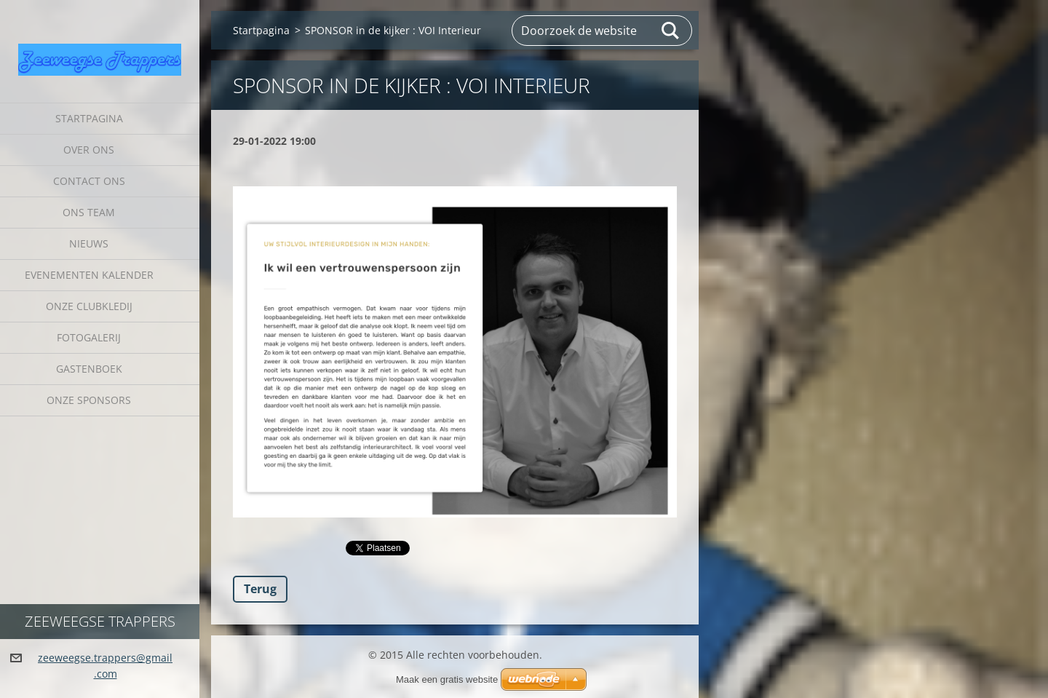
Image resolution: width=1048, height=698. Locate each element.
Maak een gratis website (447, 679)
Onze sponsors (89, 400)
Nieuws (88, 243)
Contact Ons (89, 181)
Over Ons (88, 149)
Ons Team (89, 212)
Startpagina (89, 118)
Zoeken (671, 30)
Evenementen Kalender (89, 275)
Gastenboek (89, 369)
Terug (260, 589)
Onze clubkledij (89, 306)
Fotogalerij (89, 337)
